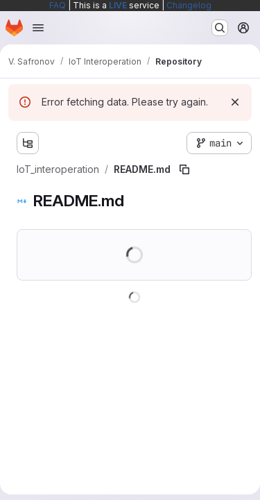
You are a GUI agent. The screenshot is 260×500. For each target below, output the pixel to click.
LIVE (118, 5)
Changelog (188, 5)
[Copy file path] (184, 169)
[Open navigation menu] (38, 28)
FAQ (57, 5)
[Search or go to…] (219, 27)
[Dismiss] (235, 102)
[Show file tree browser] (28, 143)
